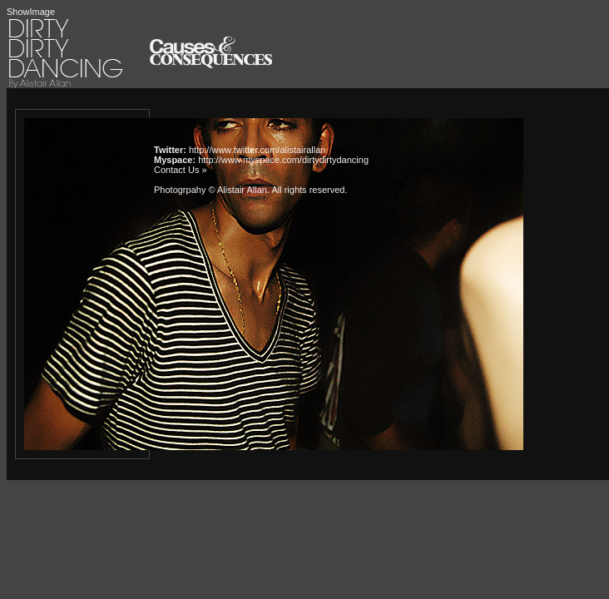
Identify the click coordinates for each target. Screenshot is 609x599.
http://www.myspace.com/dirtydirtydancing (283, 160)
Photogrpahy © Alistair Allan (210, 190)
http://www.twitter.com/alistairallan (257, 150)
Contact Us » (180, 170)
